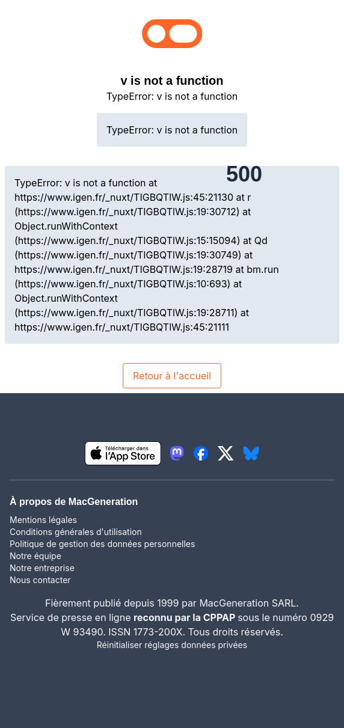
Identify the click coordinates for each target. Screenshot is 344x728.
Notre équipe (35, 556)
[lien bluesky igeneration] (251, 453)
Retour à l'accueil (172, 376)
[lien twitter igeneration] (226, 453)
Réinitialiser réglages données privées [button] (172, 645)
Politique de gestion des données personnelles (102, 544)
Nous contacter (40, 580)
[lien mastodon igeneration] (176, 453)
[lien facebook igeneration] (201, 453)
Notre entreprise (42, 568)
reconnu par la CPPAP (186, 617)
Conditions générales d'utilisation (76, 532)
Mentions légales (43, 520)
